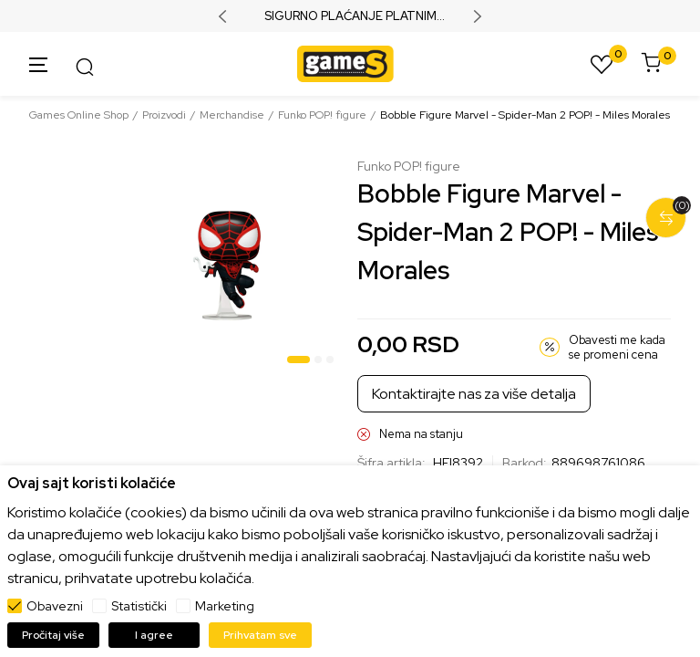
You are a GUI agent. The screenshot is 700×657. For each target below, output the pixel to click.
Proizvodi (164, 115)
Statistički (139, 606)
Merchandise (232, 115)
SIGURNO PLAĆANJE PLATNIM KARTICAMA (350, 16)
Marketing (224, 606)
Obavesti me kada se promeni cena (617, 347)
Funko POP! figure (322, 115)
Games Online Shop (79, 115)
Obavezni (54, 606)
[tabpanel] (226, 265)
